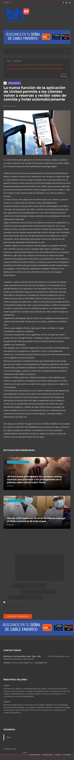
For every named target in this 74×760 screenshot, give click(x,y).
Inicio (9, 61)
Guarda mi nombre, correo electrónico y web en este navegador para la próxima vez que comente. (34, 606)
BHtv (8, 737)
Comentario (9, 580)
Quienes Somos (34, 755)
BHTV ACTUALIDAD (15, 501)
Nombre (7, 586)
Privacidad (66, 755)
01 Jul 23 (7, 106)
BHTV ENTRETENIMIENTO (18, 462)
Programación (47, 755)
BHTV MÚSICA (14, 83)
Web (5, 597)
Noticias (17, 61)
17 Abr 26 (10, 486)
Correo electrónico (12, 591)
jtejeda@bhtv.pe (41, 663)
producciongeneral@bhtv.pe (22, 663)
